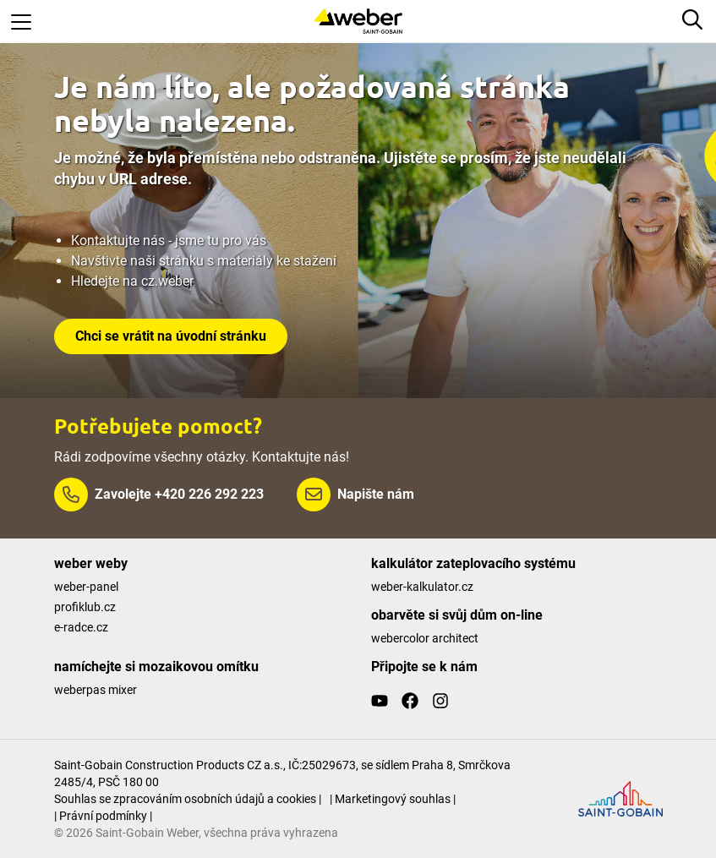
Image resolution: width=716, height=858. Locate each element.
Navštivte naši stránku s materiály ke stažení (203, 261)
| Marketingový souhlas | (393, 799)
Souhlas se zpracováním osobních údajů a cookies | (187, 799)
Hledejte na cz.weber (132, 281)
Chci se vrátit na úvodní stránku (170, 336)
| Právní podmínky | (103, 815)
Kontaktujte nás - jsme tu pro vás (168, 240)
